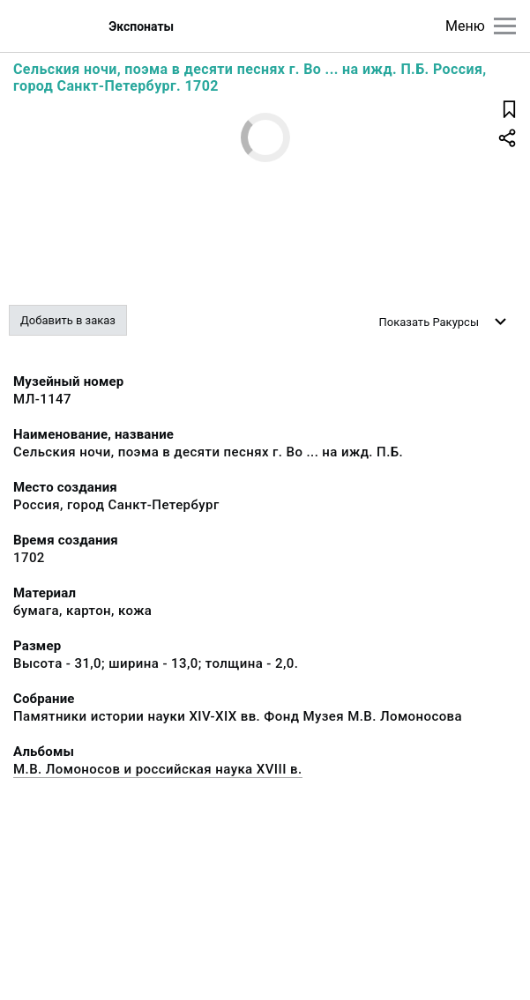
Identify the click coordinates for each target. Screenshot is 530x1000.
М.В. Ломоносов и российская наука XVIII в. (157, 769)
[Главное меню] (505, 26)
